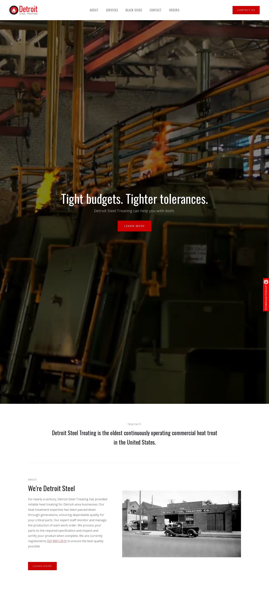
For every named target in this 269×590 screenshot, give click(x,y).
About (94, 10)
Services (112, 10)
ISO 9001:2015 (57, 541)
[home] (23, 10)
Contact (156, 10)
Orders (174, 10)
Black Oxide (134, 10)
